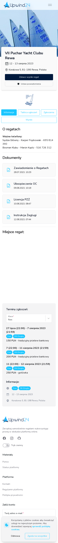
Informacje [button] (9, 112)
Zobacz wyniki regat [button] (29, 77)
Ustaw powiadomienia (29, 84)
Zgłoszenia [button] (49, 112)
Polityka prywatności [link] (12, 495)
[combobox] (8, 319)
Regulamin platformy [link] (12, 489)
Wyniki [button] (29, 119)
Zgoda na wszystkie (37, 536)
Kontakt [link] (6, 484)
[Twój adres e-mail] (29, 514)
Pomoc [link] (5, 461)
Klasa (10, 316)
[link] (17, 4)
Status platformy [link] (10, 467)
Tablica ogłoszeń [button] (29, 112)
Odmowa (15, 536)
